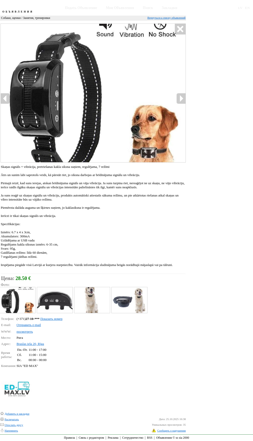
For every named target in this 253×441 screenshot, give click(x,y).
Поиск (148, 8)
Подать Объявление (81, 8)
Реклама (113, 437)
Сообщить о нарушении (171, 430)
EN (247, 8)
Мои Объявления (120, 8)
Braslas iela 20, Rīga (30, 344)
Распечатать (12, 419)
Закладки (169, 8)
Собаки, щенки (11, 18)
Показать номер (51, 319)
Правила (69, 437)
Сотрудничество (132, 437)
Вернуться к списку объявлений (166, 17)
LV (240, 8)
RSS (149, 437)
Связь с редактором (91, 437)
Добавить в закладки (17, 413)
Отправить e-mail (29, 325)
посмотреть (25, 331)
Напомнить (11, 430)
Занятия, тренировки (36, 18)
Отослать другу (14, 424)
